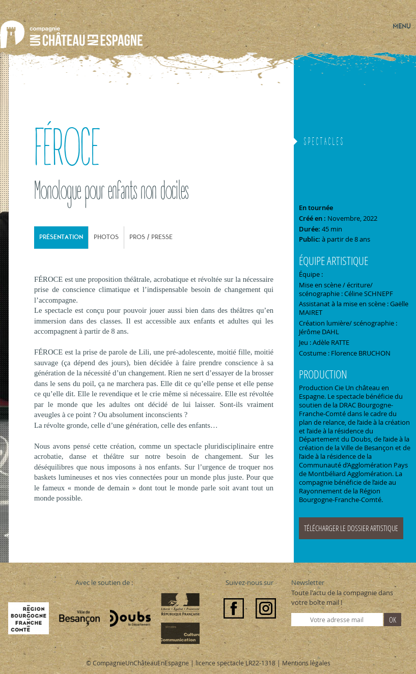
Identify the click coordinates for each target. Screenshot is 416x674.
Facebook (234, 608)
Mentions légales (306, 663)
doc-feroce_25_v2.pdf (355, 528)
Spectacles (324, 142)
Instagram (266, 608)
